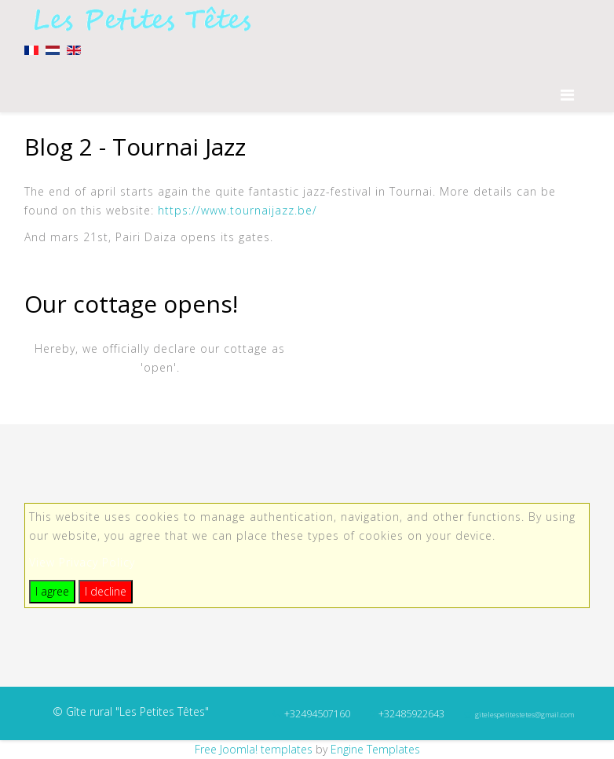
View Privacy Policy (82, 562)
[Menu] (575, 94)
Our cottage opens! (131, 304)
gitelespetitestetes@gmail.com (524, 715)
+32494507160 (317, 713)
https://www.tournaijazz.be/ (237, 210)
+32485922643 (411, 713)
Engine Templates (375, 749)
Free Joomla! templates (253, 749)
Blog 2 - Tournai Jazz (135, 146)
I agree (52, 591)
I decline (105, 591)
